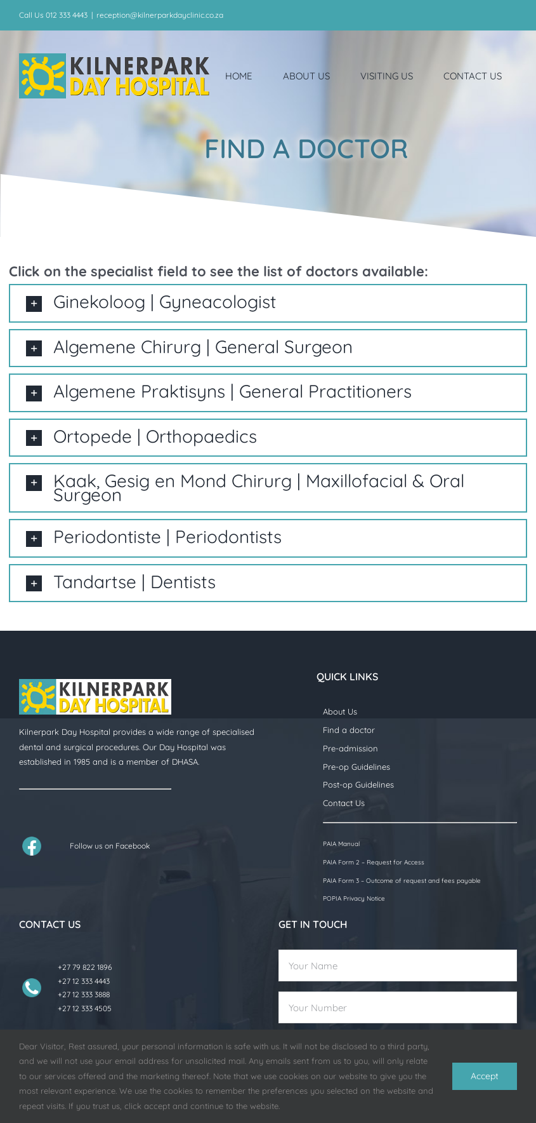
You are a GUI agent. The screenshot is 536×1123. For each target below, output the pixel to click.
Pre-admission (350, 748)
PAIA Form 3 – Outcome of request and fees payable (402, 881)
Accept (485, 1076)
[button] (267, 303)
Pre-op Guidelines (356, 767)
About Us (340, 711)
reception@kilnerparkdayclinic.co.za (159, 15)
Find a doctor (349, 730)
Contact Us (344, 803)
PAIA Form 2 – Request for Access (373, 862)
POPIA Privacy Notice (354, 898)
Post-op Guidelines (358, 784)
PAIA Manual (341, 844)
